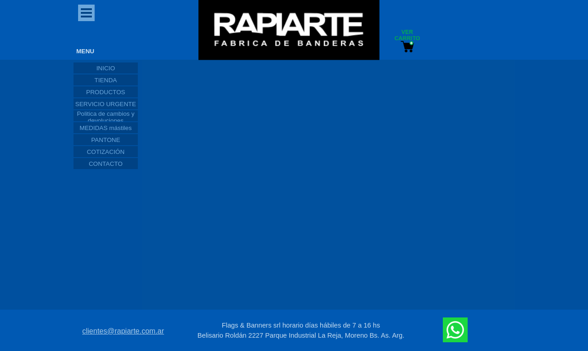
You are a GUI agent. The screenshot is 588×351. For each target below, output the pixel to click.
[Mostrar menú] (86, 13)
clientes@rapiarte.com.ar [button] (123, 331)
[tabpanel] (301, 330)
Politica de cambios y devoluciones (105, 117)
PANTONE (105, 139)
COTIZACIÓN (105, 151)
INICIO (105, 68)
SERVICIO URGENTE (105, 104)
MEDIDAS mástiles (105, 128)
